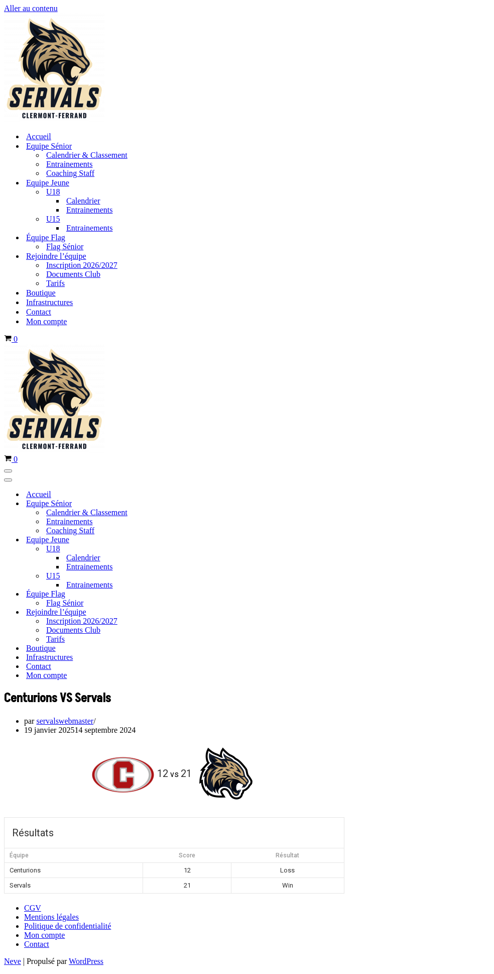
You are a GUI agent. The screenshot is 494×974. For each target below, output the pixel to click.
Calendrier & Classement (87, 155)
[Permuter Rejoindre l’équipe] (175, 612)
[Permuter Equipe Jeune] (175, 540)
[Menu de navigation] (8, 470)
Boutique (41, 292)
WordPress (86, 961)
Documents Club (73, 274)
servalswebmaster (64, 721)
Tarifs (55, 283)
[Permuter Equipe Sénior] (175, 504)
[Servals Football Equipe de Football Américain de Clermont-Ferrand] (54, 119)
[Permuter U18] (175, 549)
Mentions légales (51, 917)
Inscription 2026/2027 (81, 265)
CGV (32, 908)
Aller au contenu (31, 8)
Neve (12, 961)
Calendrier (83, 201)
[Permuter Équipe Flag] (175, 594)
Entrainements (69, 164)
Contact (38, 312)
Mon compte (46, 321)
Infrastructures (49, 302)
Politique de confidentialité (67, 926)
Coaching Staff (70, 173)
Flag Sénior (64, 246)
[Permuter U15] (175, 576)
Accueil (38, 136)
